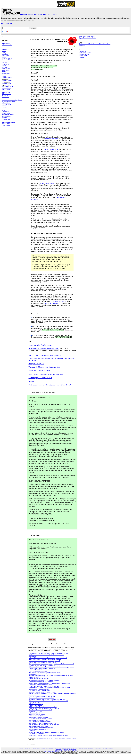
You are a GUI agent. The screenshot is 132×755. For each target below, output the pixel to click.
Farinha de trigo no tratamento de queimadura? (42, 668)
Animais (4, 51)
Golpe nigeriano (6, 83)
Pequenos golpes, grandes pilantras (12, 100)
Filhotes (4, 71)
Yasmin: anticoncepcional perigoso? (39, 678)
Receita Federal (6, 104)
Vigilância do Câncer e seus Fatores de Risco (44, 367)
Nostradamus (5, 97)
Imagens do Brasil (109, 748)
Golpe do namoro (6, 80)
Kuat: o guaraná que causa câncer (38, 726)
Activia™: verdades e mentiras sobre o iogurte (42, 696)
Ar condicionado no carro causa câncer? (40, 684)
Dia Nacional (5, 64)
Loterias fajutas (6, 89)
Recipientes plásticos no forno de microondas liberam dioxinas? (47, 732)
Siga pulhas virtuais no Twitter (87, 38)
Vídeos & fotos (6, 119)
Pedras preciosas (63, 750)
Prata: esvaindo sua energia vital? (38, 671)
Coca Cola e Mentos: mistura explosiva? (40, 710)
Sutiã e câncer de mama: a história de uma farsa (46, 374)
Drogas (4, 65)
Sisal (73, 750)
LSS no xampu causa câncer (37, 733)
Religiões (4, 107)
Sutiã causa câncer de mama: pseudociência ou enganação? (46, 655)
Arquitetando (82, 51)
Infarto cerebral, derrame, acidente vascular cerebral (44, 708)
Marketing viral (6, 92)
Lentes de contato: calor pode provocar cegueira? (43, 665)
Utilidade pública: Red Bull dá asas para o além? (42, 707)
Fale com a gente (7, 23)
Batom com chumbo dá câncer (37, 714)
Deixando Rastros (84, 54)
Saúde (3, 110)
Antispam (21, 748)
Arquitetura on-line (28, 748)
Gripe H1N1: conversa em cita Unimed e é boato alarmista (47, 699)
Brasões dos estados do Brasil (63, 748)
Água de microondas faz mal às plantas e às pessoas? (44, 661)
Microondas (5, 95)
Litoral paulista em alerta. (36, 716)
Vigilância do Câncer (58, 301)
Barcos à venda (36, 748)
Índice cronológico (7, 45)
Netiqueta (82, 45)
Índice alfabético (6, 43)
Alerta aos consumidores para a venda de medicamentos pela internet (56, 738)
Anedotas (4, 49)
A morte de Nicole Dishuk (36, 670)
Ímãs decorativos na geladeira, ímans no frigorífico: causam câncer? (48, 653)
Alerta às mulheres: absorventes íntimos (40, 718)
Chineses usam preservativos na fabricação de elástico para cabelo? (48, 701)
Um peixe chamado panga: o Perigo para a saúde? (51, 664)
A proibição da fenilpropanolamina (38, 717)
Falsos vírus (5, 70)
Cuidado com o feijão (35, 702)
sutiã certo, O (33, 381)
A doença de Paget (34, 713)
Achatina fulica (33, 658)
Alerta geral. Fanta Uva (35, 711)
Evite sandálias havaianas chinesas (39, 689)
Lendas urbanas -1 (7, 123)
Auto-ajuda (5, 54)
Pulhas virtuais (6, 103)
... (52, 303)
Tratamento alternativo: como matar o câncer (41, 698)
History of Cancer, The (36, 364)
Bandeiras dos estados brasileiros (48, 748)
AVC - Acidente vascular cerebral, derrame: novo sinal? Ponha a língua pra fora (51, 667)
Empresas (4, 67)
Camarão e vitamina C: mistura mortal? (40, 690)
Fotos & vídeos (6, 73)
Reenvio (4, 106)
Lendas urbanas (6, 88)
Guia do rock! (83, 55)
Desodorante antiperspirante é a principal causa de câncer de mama (48, 735)
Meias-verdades (6, 94)
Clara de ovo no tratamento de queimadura (41, 681)
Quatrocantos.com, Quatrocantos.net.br (51, 751)
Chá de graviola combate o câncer (38, 720)
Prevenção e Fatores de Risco (39, 371)
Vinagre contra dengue (35, 705)
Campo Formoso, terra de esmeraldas (79, 748)
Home (76, 750)
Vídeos (69, 750)
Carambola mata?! (34, 674)
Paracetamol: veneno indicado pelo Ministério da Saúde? (45, 672)
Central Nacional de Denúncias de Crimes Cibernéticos (94, 44)
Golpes (4, 76)
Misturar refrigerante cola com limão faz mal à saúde (44, 724)
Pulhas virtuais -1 (6, 125)
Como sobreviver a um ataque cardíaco (40, 721)
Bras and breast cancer (46, 183)
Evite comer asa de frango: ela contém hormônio (42, 692)
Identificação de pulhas (8, 122)
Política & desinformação (9, 101)
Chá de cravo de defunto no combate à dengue (42, 723)
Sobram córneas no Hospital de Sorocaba (41, 727)
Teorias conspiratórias (8, 114)
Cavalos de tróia (6, 60)
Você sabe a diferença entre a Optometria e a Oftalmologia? (50, 385)
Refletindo (82, 57)
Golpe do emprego (7, 77)
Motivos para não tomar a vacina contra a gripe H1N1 (44, 686)
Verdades (4, 117)
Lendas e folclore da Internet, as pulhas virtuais (66, 749)
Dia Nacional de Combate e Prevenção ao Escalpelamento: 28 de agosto (49, 687)
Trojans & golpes (6, 116)
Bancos (4, 57)
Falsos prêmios (6, 68)
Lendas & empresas (7, 86)
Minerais (56, 750)
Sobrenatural (5, 111)
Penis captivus (33, 656)
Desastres (4, 63)
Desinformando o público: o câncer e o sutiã (44, 349)
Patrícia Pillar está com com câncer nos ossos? (42, 662)
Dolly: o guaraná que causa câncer (39, 729)
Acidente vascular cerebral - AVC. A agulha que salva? (44, 680)
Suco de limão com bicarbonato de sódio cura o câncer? (45, 659)
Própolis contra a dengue (36, 704)
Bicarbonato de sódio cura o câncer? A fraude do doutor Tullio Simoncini (49, 683)
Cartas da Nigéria (7, 58)
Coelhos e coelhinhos (85, 53)
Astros (3, 52)
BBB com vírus (6, 55)
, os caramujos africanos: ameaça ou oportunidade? (52, 658)
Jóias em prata (100, 748)
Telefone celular (6, 113)
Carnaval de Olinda (92, 748)
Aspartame (32, 730)
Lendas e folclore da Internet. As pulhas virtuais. (38, 14)
